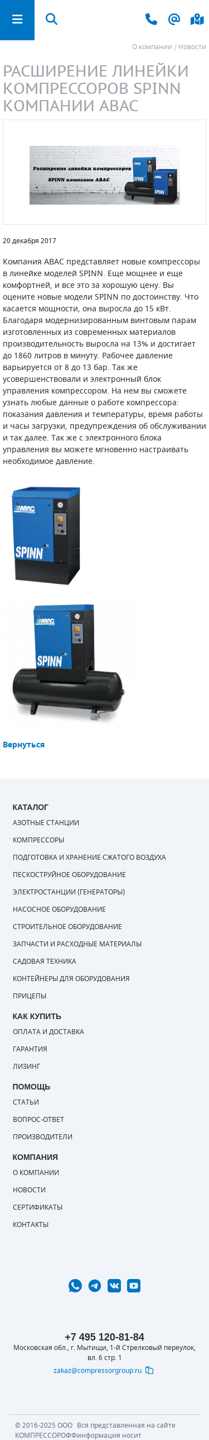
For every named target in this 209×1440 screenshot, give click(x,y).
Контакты (30, 1225)
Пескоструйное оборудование (69, 875)
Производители (42, 1137)
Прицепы (29, 996)
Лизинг (26, 1067)
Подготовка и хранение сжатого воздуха (89, 857)
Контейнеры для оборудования (71, 979)
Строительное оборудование (67, 927)
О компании (36, 1173)
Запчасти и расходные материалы (77, 944)
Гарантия (30, 1049)
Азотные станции (46, 823)
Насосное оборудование (59, 909)
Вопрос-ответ (38, 1120)
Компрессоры (38, 840)
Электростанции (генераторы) (69, 892)
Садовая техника (44, 961)
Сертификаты (37, 1207)
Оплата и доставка (48, 1032)
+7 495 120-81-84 (104, 1337)
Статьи (26, 1102)
